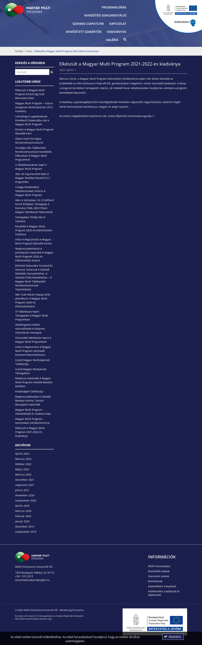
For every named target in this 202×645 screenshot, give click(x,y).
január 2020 (22, 521)
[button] (125, 40)
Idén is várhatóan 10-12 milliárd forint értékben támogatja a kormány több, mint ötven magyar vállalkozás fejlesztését (34, 206)
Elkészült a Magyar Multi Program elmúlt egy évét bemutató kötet (30, 94)
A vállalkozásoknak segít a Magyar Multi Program (31, 166)
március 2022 (23, 474)
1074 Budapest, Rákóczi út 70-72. (34, 572)
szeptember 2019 (25, 531)
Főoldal (19, 51)
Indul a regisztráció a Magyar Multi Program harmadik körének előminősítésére (33, 350)
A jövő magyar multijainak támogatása (30, 371)
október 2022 (23, 464)
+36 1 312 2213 (24, 576)
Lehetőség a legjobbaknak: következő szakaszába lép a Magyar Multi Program (32, 120)
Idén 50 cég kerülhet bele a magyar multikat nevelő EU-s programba (32, 178)
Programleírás (114, 7)
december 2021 (24, 479)
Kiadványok (116, 32)
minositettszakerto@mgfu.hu (32, 580)
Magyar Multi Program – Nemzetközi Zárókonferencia (32, 420)
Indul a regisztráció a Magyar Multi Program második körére (33, 241)
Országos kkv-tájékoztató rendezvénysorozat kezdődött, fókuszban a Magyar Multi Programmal (33, 153)
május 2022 (22, 469)
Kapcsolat (117, 24)
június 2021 (22, 490)
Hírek (29, 51)
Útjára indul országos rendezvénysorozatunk (29, 140)
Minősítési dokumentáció (105, 15)
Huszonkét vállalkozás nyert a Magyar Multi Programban (33, 339)
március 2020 (23, 511)
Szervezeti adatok (158, 576)
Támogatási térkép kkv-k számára (30, 219)
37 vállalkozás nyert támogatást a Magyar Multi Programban (31, 315)
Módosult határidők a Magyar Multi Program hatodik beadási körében (34, 382)
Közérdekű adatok (159, 571)
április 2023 (22, 453)
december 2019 (24, 526)
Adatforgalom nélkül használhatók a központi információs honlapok (30, 328)
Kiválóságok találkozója (29, 391)
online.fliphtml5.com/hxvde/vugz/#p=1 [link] (131, 116)
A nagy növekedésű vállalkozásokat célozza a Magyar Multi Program (30, 191)
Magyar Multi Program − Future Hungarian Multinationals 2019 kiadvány (34, 107)
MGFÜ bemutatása (159, 566)
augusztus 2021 (24, 485)
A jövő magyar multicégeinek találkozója (32, 362)
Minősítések (155, 581)
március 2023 (23, 459)
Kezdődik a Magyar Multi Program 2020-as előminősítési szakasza (33, 230)
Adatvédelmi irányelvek (162, 586)
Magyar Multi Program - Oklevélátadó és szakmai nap (33, 411)
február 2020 (23, 516)
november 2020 (24, 495)
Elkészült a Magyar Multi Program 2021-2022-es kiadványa (30, 432)
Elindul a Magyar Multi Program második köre (34, 131)
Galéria (112, 40)
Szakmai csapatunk (88, 24)
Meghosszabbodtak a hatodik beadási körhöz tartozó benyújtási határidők (33, 400)
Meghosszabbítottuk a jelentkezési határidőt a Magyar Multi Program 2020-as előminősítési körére (34, 254)
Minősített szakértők (84, 32)
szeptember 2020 (25, 500)
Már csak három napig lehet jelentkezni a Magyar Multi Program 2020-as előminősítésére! (32, 300)
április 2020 (22, 505)
